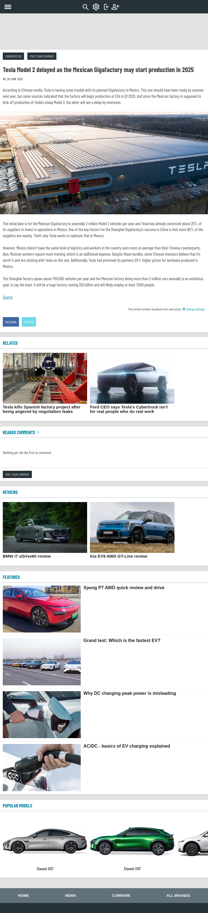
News (70, 895)
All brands (178, 895)
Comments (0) (13, 56)
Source (8, 296)
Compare (121, 895)
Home (23, 895)
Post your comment (42, 56)
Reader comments (22, 432)
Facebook (11, 322)
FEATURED (11, 577)
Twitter (29, 322)
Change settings (193, 309)
